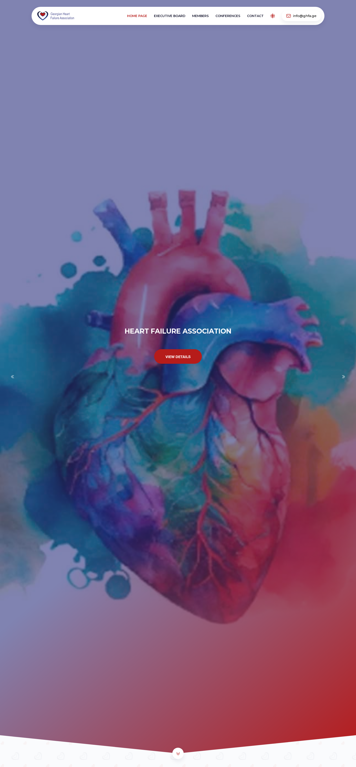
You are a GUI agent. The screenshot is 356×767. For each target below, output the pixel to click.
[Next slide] (343, 376)
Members (200, 16)
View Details (178, 357)
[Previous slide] (12, 376)
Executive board (169, 16)
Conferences (227, 16)
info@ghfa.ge (301, 16)
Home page (137, 16)
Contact (255, 16)
